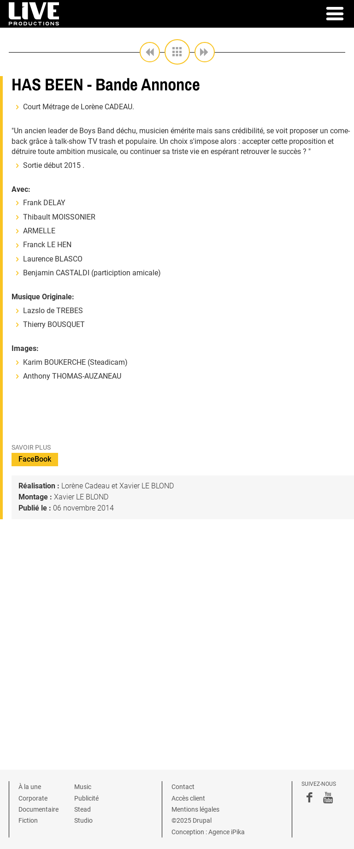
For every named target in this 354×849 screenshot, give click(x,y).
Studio (83, 820)
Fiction (28, 820)
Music (82, 786)
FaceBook (34, 459)
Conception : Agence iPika (208, 832)
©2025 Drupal (191, 820)
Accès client (188, 798)
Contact (183, 786)
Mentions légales (195, 809)
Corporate (32, 798)
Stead (82, 809)
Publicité (86, 798)
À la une (29, 786)
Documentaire (38, 809)
